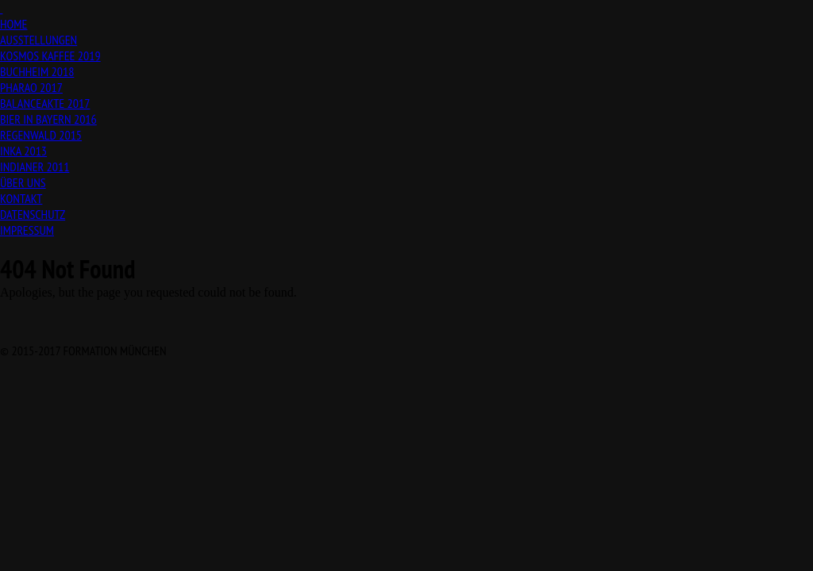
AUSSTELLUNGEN (38, 40)
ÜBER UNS (23, 182)
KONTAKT (21, 198)
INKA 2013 (23, 151)
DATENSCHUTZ (32, 214)
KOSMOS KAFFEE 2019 (50, 55)
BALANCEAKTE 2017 (45, 103)
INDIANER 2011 (34, 166)
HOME (13, 24)
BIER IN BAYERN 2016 (48, 119)
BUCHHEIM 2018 (37, 71)
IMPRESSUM (27, 230)
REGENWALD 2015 (41, 135)
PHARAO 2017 (31, 87)
